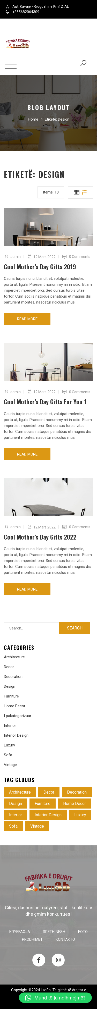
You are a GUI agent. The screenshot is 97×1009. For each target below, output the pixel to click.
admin (15, 257)
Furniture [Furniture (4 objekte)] (42, 803)
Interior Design (16, 735)
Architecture (14, 657)
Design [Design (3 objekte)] (15, 803)
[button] (55, 998)
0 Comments (79, 257)
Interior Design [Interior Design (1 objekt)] (48, 814)
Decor (9, 667)
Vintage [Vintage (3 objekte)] (37, 826)
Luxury (9, 745)
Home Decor (14, 706)
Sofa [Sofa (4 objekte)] (13, 826)
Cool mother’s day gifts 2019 (40, 266)
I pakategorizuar (17, 715)
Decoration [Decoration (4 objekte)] (77, 792)
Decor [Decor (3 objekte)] (48, 792)
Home (33, 120)
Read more (27, 319)
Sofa (8, 755)
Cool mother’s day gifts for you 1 (45, 401)
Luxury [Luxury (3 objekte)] (80, 814)
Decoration (13, 676)
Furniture (11, 696)
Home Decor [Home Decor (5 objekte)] (74, 803)
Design (9, 686)
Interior (10, 725)
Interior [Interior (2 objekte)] (15, 814)
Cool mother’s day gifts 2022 (40, 536)
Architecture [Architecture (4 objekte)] (20, 792)
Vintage (10, 764)
